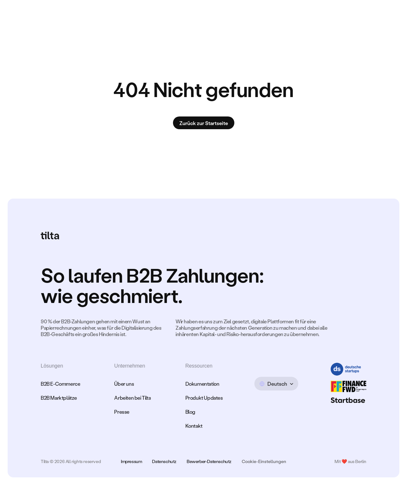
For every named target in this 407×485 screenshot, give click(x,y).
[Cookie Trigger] (264, 461)
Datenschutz (164, 461)
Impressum (131, 461)
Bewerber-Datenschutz (209, 461)
